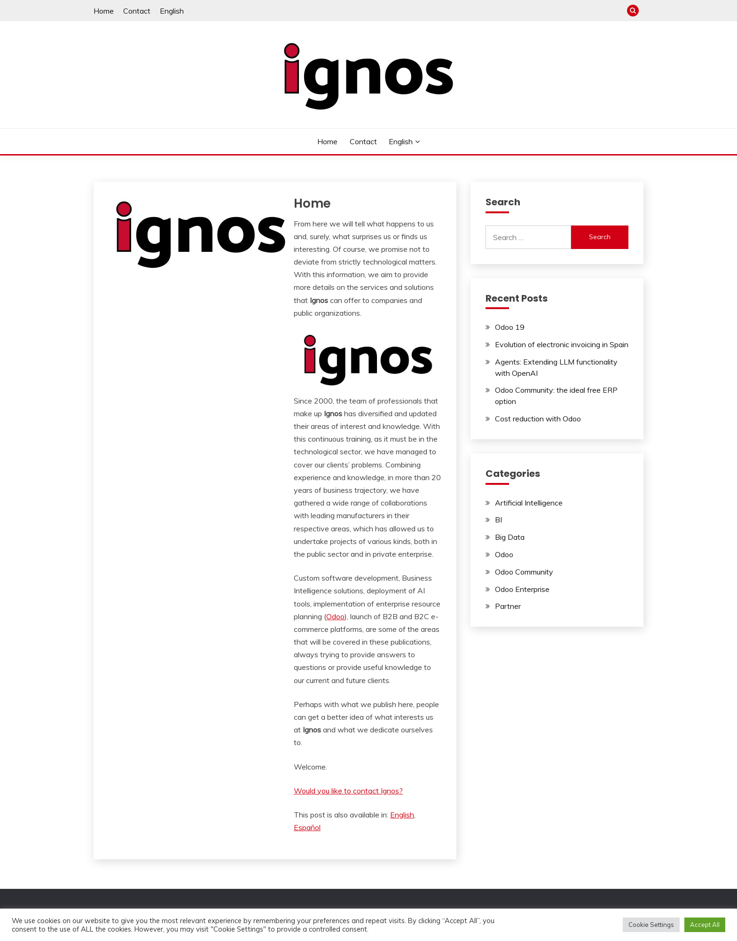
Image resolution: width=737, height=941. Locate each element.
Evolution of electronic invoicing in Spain (561, 344)
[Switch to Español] (307, 827)
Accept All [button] (705, 924)
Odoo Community (524, 571)
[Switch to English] (402, 814)
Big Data (510, 537)
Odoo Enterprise (522, 589)
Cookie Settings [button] (651, 924)
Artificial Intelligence (529, 502)
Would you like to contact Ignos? (348, 790)
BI (498, 519)
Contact (136, 11)
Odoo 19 (510, 327)
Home (104, 11)
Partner (508, 606)
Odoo (335, 616)
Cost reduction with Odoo (538, 418)
